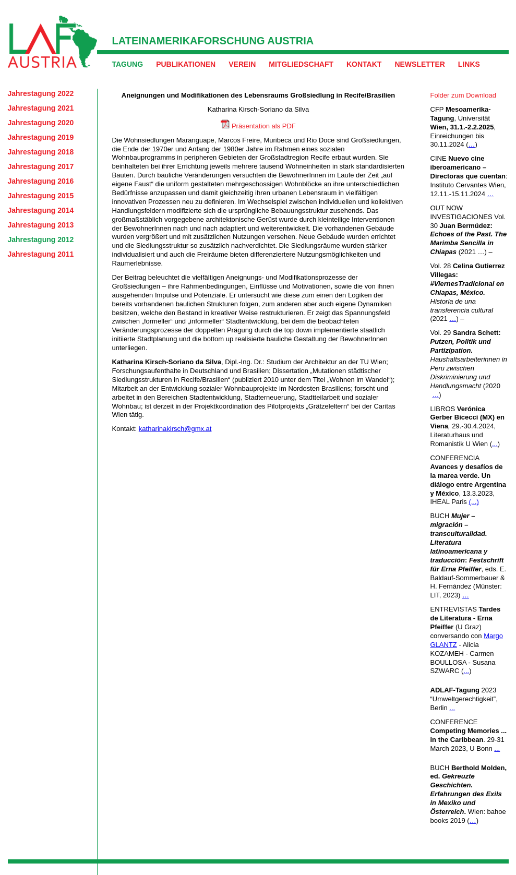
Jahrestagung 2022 (41, 93)
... (495, 444)
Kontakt (363, 64)
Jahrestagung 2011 (41, 254)
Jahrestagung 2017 (41, 166)
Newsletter (419, 64)
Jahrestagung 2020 (41, 122)
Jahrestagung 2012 (41, 239)
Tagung (127, 64)
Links (469, 64)
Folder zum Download (463, 95)
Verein (242, 64)
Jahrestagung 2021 (41, 108)
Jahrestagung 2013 (41, 225)
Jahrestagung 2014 (41, 210)
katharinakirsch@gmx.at (175, 429)
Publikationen (185, 64)
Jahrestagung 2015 (41, 195)
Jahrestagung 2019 (41, 137)
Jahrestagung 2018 (41, 152)
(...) (474, 502)
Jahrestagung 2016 (41, 181)
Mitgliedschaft (301, 64)
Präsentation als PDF (264, 126)
